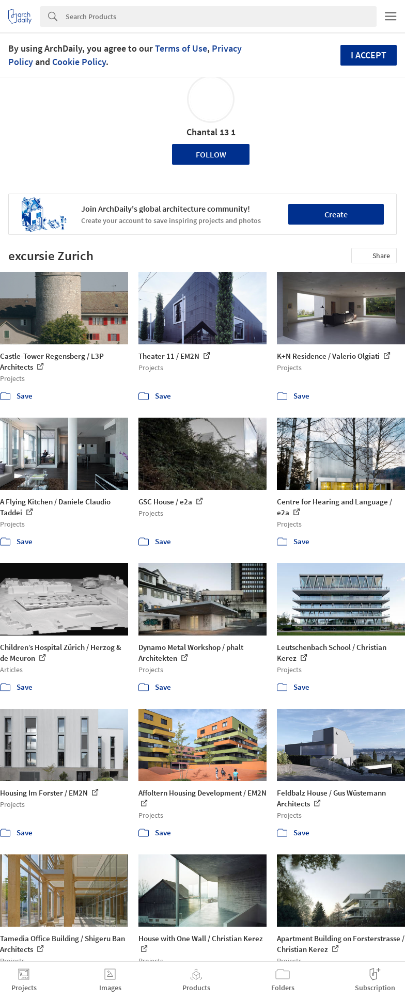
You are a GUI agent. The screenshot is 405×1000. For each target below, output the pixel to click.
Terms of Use (181, 48)
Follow (211, 154)
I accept (368, 55)
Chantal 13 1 (211, 132)
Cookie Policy (79, 62)
